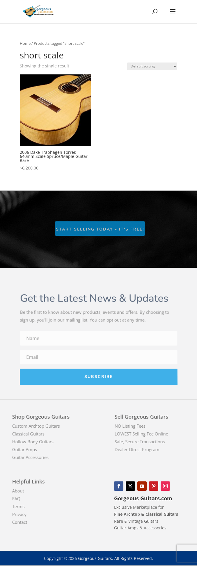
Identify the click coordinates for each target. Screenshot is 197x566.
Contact (24, 522)
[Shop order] (152, 66)
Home (25, 43)
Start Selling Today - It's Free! (100, 229)
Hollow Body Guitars (36, 441)
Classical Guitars (32, 434)
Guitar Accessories (34, 457)
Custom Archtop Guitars (39, 426)
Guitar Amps (28, 449)
